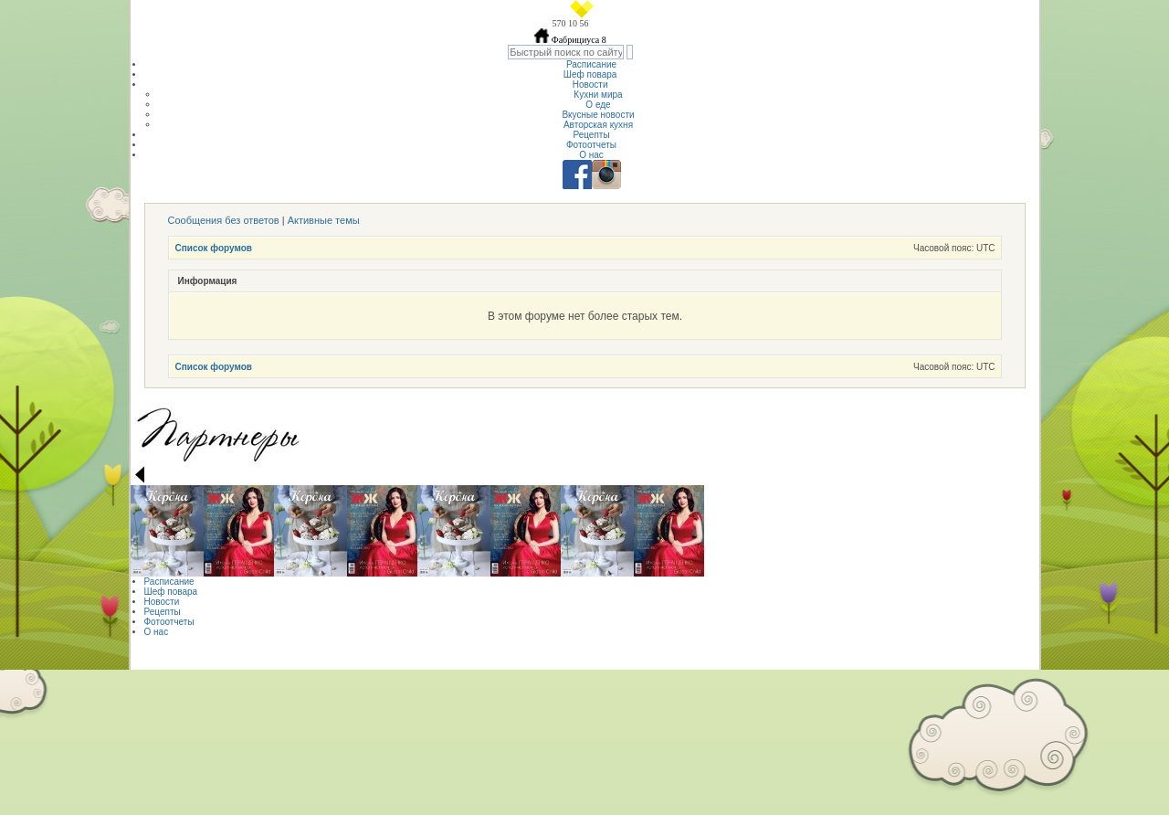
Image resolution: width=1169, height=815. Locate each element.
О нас (591, 155)
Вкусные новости (598, 115)
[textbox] (566, 52)
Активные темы (324, 220)
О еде (597, 105)
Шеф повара (591, 74)
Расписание (591, 64)
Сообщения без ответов (223, 220)
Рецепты (591, 135)
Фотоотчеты (591, 145)
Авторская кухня (598, 125)
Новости (592, 84)
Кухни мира (598, 95)
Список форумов (214, 248)
